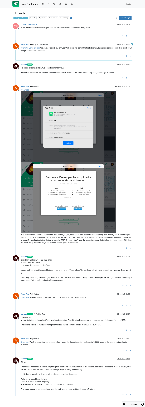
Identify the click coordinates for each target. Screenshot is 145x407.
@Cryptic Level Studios (39, 44)
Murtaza (24, 64)
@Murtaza (34, 86)
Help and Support (20, 18)
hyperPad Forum (29, 4)
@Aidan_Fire (39, 314)
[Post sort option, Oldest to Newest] (116, 18)
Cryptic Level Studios (29, 24)
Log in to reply (125, 18)
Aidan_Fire (25, 44)
